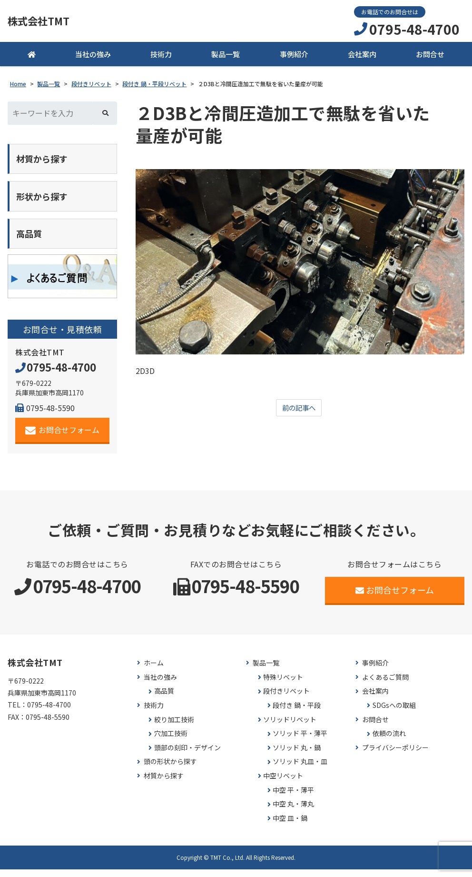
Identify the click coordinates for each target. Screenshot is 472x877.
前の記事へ (299, 411)
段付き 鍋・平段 (297, 712)
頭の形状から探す (170, 769)
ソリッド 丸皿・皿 (300, 769)
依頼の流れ (389, 740)
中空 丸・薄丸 (293, 811)
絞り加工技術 (174, 726)
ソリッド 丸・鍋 (297, 754)
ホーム (154, 670)
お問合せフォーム (62, 437)
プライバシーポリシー (395, 754)
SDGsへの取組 (394, 712)
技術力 (161, 57)
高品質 (164, 698)
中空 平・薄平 (293, 797)
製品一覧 (225, 57)
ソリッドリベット (289, 726)
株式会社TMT (46, 22)
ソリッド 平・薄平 (300, 740)
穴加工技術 (170, 740)
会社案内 (362, 57)
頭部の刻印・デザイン (187, 754)
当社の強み (93, 57)
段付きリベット (286, 698)
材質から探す (164, 782)
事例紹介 (294, 57)
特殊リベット (283, 684)
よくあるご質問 (385, 684)
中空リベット (283, 782)
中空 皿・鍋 (290, 825)
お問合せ (430, 57)
